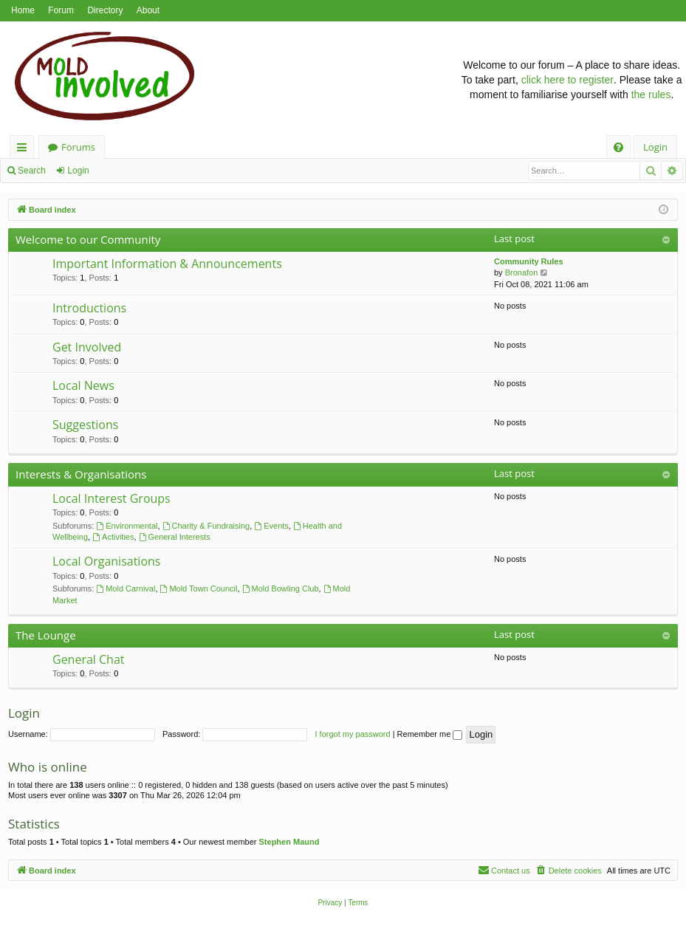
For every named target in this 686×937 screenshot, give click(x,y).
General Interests (174, 536)
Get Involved (86, 347)
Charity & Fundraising (206, 525)
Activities (113, 536)
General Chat (88, 659)
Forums (78, 147)
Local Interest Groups (111, 498)
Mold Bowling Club (280, 588)
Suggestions (85, 424)
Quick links (24, 149)
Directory (105, 10)
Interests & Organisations (81, 474)
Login (78, 170)
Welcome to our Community (88, 239)
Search (32, 170)
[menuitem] (618, 147)
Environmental (126, 525)
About (148, 10)
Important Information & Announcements (167, 263)
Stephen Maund (289, 841)
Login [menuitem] (655, 147)
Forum (61, 10)
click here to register (567, 80)
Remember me (430, 734)
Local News (83, 385)
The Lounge (46, 635)
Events (271, 525)
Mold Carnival (125, 588)
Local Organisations (106, 561)
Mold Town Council (199, 588)
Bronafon (521, 272)
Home (23, 10)
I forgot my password (353, 734)
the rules (651, 94)
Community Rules (528, 261)
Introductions (89, 308)
